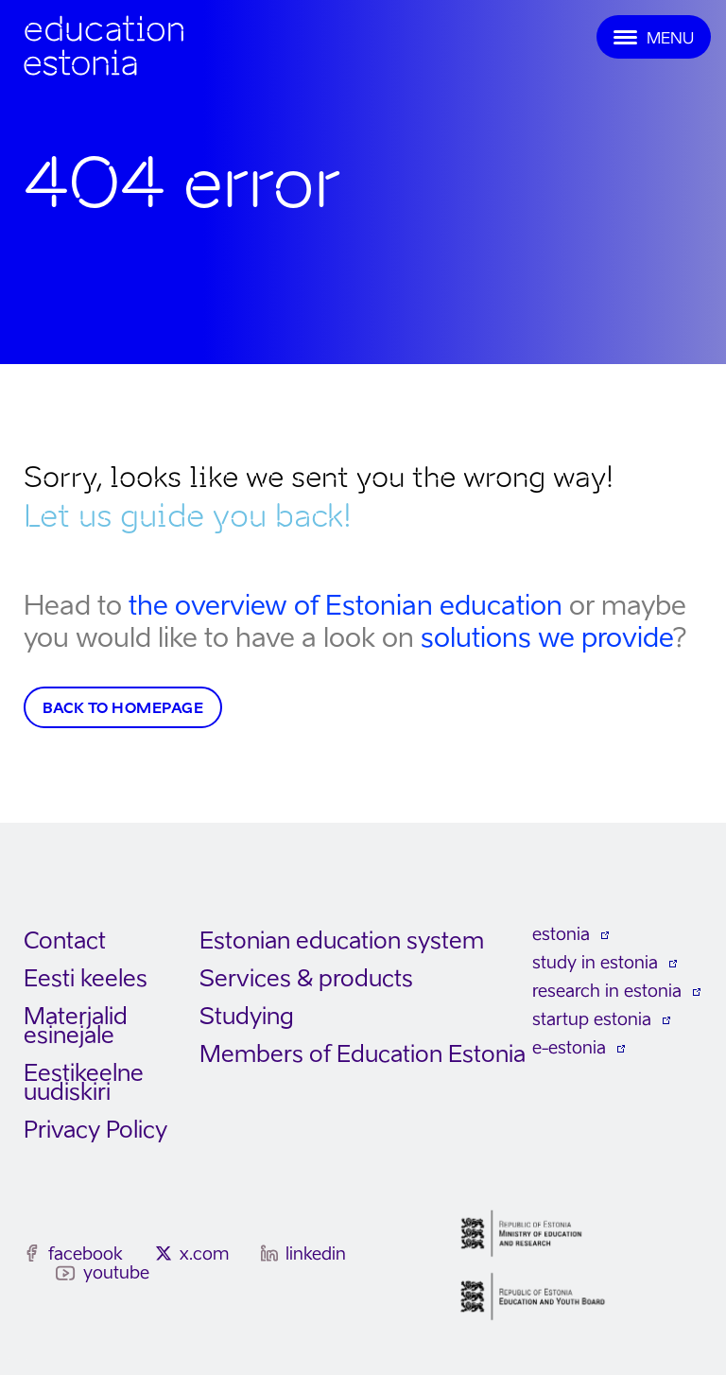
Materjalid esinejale (76, 1025)
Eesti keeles (85, 978)
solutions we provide (547, 637)
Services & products (306, 978)
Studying (246, 1016)
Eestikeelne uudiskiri (84, 1082)
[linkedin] (269, 1253)
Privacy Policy (95, 1129)
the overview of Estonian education (345, 604)
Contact (65, 940)
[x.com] (163, 1253)
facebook (85, 1253)
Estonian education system (341, 940)
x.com (204, 1253)
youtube (116, 1272)
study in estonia (595, 962)
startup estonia (591, 1019)
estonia (561, 934)
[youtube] (66, 1273)
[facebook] (32, 1253)
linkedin (315, 1253)
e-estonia (569, 1047)
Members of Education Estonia (362, 1054)
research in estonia (607, 991)
